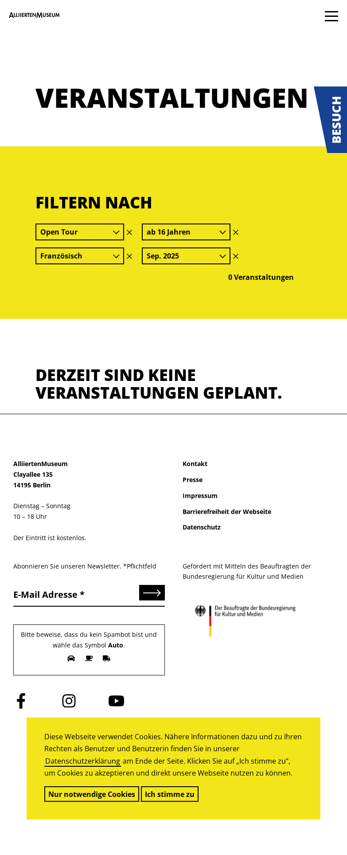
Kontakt (195, 463)
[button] (330, 119)
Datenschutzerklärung (82, 761)
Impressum (200, 495)
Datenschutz (202, 527)
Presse (193, 479)
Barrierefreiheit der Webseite (227, 511)
